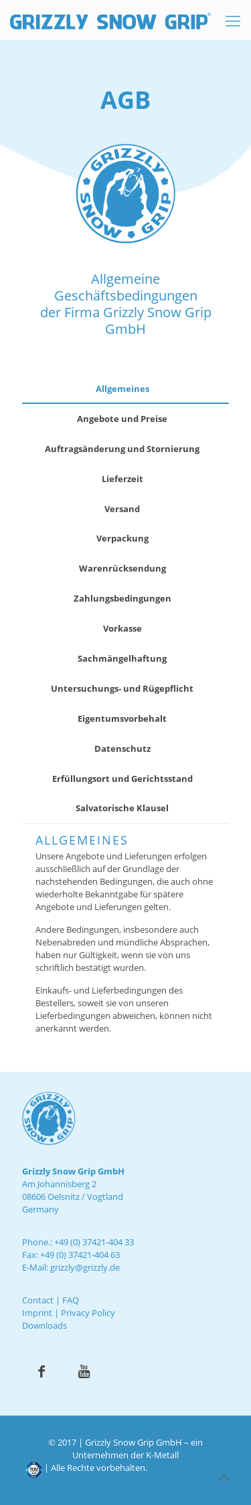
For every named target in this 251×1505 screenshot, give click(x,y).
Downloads (44, 1325)
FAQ (70, 1300)
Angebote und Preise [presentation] (122, 419)
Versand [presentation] (122, 509)
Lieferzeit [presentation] (122, 479)
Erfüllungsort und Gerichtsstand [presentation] (122, 779)
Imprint (37, 1313)
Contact (38, 1300)
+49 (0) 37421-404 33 (94, 1242)
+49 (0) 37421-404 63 (80, 1255)
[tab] (125, 389)
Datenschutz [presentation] (122, 748)
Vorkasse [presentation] (122, 628)
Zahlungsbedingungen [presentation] (122, 598)
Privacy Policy (88, 1313)
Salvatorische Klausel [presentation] (122, 808)
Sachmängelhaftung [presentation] (122, 658)
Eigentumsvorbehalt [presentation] (122, 718)
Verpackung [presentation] (122, 538)
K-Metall (162, 1455)
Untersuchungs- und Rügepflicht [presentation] (122, 688)
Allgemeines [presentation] (122, 389)
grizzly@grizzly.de (85, 1267)
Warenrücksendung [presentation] (122, 568)
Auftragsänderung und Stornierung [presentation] (122, 449)
